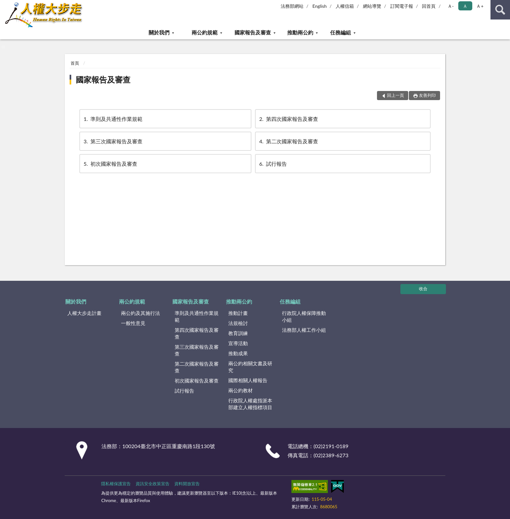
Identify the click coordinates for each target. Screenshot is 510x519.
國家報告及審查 (253, 32)
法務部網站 (292, 6)
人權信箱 (345, 6)
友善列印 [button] (427, 95)
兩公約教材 (240, 390)
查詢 (500, 9)
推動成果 (238, 353)
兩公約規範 (205, 32)
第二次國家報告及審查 (288, 141)
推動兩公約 (300, 32)
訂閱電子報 (401, 6)
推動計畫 (238, 313)
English (320, 6)
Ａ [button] (465, 6)
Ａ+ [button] (479, 6)
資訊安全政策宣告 (152, 483)
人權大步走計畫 (84, 313)
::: (5, 4)
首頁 (75, 63)
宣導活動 (238, 343)
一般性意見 (133, 323)
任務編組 (340, 32)
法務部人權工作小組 (304, 330)
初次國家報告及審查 (110, 163)
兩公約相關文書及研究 (250, 366)
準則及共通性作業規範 (112, 119)
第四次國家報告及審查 (288, 119)
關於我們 (159, 32)
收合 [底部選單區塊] (423, 288)
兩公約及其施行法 (140, 313)
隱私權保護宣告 (116, 483)
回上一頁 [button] (395, 95)
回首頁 (429, 6)
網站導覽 (372, 6)
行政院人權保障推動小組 (304, 316)
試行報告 (272, 163)
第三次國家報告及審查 (112, 141)
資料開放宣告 (187, 483)
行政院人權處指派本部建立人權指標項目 (250, 403)
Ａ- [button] (451, 6)
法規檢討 (238, 323)
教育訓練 (238, 333)
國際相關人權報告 (247, 380)
